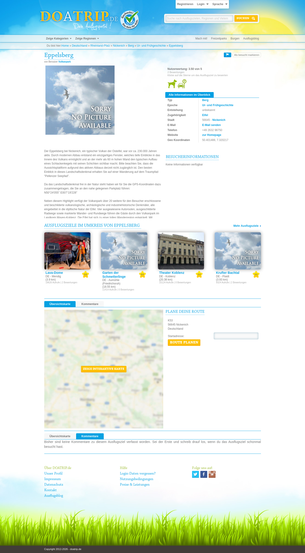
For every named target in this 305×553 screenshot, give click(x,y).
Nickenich (119, 45)
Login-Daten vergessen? (138, 473)
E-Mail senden (211, 125)
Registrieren (185, 4)
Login (200, 4)
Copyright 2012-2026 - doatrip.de (62, 549)
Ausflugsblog (251, 38)
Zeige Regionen (85, 38)
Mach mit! (201, 38)
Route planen (184, 342)
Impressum (52, 479)
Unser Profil (53, 473)
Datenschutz (53, 485)
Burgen (235, 38)
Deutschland (79, 45)
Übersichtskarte (60, 304)
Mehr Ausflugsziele (246, 225)
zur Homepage (211, 135)
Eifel (205, 115)
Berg (131, 45)
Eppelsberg (176, 45)
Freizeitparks (219, 38)
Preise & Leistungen (135, 485)
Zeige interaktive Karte (103, 369)
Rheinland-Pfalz (100, 45)
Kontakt (50, 490)
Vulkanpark (64, 61)
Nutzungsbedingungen (136, 479)
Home (65, 45)
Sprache (217, 4)
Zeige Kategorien (57, 38)
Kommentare (89, 304)
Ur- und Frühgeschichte (151, 45)
